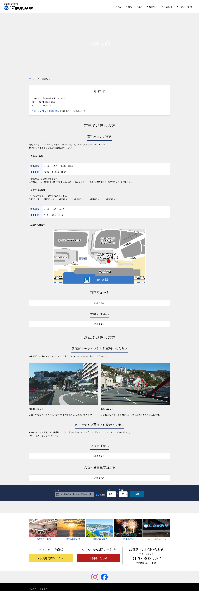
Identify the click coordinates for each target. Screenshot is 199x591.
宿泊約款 (96, 573)
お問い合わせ (99, 535)
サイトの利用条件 (137, 582)
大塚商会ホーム (63, 582)
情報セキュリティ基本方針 (102, 582)
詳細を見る (99, 279)
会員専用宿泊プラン (51, 535)
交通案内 (167, 7)
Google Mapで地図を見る (46, 87)
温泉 (140, 7)
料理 (130, 7)
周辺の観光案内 (104, 569)
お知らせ (140, 569)
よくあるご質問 (154, 569)
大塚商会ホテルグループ (80, 582)
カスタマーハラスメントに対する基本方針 (147, 573)
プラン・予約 (185, 6)
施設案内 (153, 7)
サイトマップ (109, 573)
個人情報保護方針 (121, 582)
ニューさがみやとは (85, 569)
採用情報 (122, 573)
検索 (137, 470)
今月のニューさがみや (124, 569)
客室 (119, 7)
